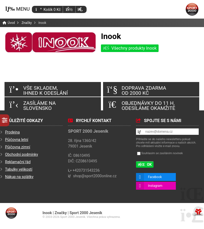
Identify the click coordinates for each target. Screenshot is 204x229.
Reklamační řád (18, 162)
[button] (80, 9)
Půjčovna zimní (17, 147)
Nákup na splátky (19, 177)
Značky (27, 22)
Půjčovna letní (16, 139)
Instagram (155, 186)
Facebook (155, 177)
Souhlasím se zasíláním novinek (162, 153)
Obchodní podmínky (21, 154)
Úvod (192, 9)
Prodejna (12, 132)
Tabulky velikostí (18, 169)
